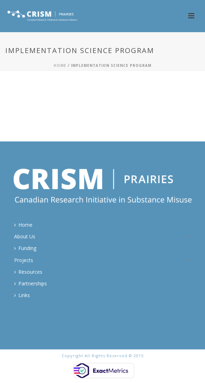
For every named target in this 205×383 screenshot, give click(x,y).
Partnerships (30, 283)
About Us (24, 236)
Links (22, 295)
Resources (28, 271)
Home (60, 65)
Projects (23, 260)
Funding (25, 248)
